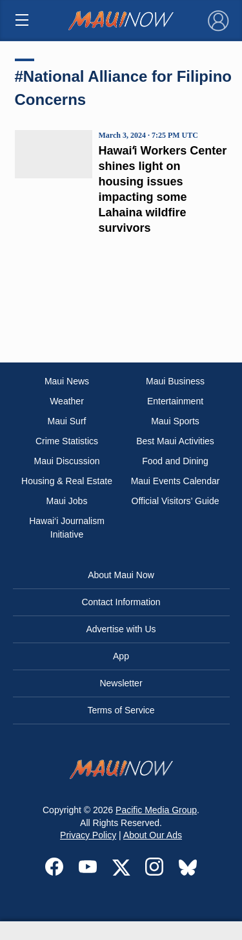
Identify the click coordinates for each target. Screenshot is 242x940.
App (121, 656)
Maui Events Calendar (175, 481)
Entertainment (175, 401)
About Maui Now (121, 575)
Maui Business (175, 381)
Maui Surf (67, 421)
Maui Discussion (67, 461)
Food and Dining (175, 461)
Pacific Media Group (156, 810)
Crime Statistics (66, 441)
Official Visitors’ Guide (175, 501)
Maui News (67, 381)
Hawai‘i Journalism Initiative (67, 528)
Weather (67, 401)
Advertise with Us (121, 629)
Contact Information (120, 602)
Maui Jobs (67, 501)
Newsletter (120, 683)
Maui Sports (175, 421)
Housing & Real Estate (66, 481)
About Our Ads (152, 835)
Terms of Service (120, 710)
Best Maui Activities (175, 441)
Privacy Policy (88, 835)
